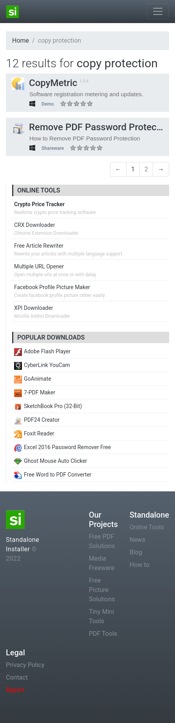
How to (140, 564)
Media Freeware (101, 563)
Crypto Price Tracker (39, 204)
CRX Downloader (34, 225)
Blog (136, 552)
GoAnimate (32, 379)
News (137, 539)
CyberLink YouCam (42, 365)
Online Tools (147, 527)
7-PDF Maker (34, 392)
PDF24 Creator (37, 420)
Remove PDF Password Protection (92, 127)
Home (20, 40)
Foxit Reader (34, 433)
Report (15, 690)
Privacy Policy (25, 665)
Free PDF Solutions (102, 541)
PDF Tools (103, 633)
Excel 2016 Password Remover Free (62, 447)
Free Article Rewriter (38, 246)
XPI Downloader (33, 308)
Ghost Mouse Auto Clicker (50, 461)
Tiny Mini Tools (101, 616)
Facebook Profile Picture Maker (52, 287)
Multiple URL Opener (39, 266)
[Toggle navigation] (158, 11)
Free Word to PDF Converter (53, 474)
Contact (17, 677)
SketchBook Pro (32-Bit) (48, 406)
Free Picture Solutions (102, 590)
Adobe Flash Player (42, 351)
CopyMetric (44, 82)
